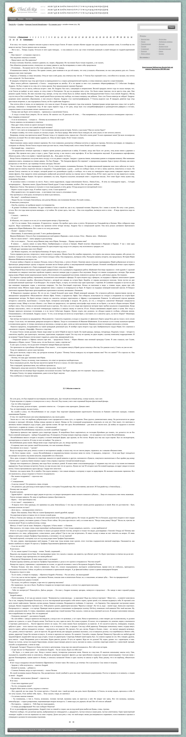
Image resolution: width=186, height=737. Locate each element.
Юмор (161, 51)
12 (62, 37)
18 (82, 37)
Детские (161, 44)
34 (13, 39)
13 (65, 37)
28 (117, 37)
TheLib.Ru (12, 24)
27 (114, 37)
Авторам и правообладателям (65, 730)
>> (73, 722)
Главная (13, 19)
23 (100, 37)
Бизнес (161, 54)
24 (103, 37)
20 (89, 37)
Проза (143, 42)
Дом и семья (145, 54)
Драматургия (163, 46)
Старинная (145, 49)
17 (79, 37)
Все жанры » (145, 57)
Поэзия (143, 46)
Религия (144, 51)
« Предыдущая (22, 37)
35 (17, 39)
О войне (20, 24)
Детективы (162, 39)
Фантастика (145, 39)
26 (110, 37)
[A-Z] (102, 6)
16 (75, 37)
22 (96, 37)
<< (70, 722)
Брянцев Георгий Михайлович (36, 24)
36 (20, 39)
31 (128, 37)
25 (107, 37)
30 (124, 37)
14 (68, 37)
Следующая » (28, 39)
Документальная (165, 49)
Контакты (29, 19)
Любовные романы (165, 42)
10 (55, 37)
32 (131, 37)
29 (121, 37)
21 (93, 37)
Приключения (146, 44)
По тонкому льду (55, 24)
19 (86, 37)
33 (10, 39)
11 (58, 37)
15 (72, 37)
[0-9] (106, 6)
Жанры (20, 19)
